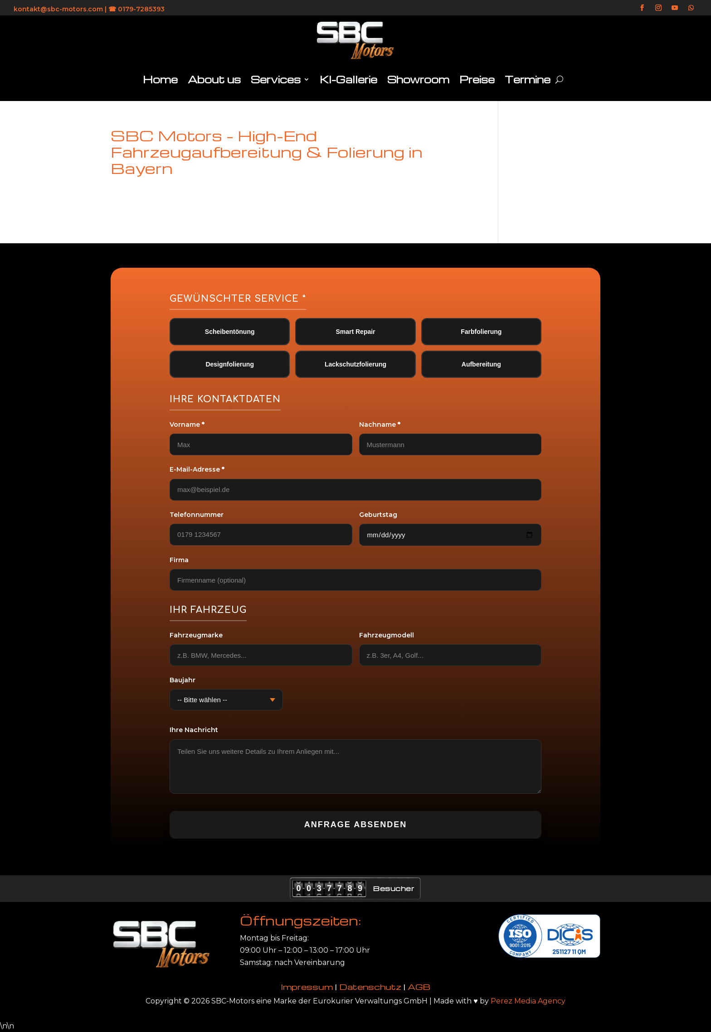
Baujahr (182, 680)
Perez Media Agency (528, 1001)
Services (276, 79)
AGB (419, 986)
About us (214, 79)
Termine (527, 79)
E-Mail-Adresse (197, 469)
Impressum (307, 986)
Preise (477, 79)
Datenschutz (370, 986)
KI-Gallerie (348, 79)
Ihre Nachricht (194, 730)
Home (160, 79)
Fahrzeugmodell (386, 635)
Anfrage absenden (355, 824)
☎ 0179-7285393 (136, 9)
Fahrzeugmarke (196, 635)
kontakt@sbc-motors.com (58, 9)
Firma (179, 560)
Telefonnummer (197, 515)
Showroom (418, 79)
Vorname (187, 424)
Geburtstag (378, 515)
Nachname (379, 424)
